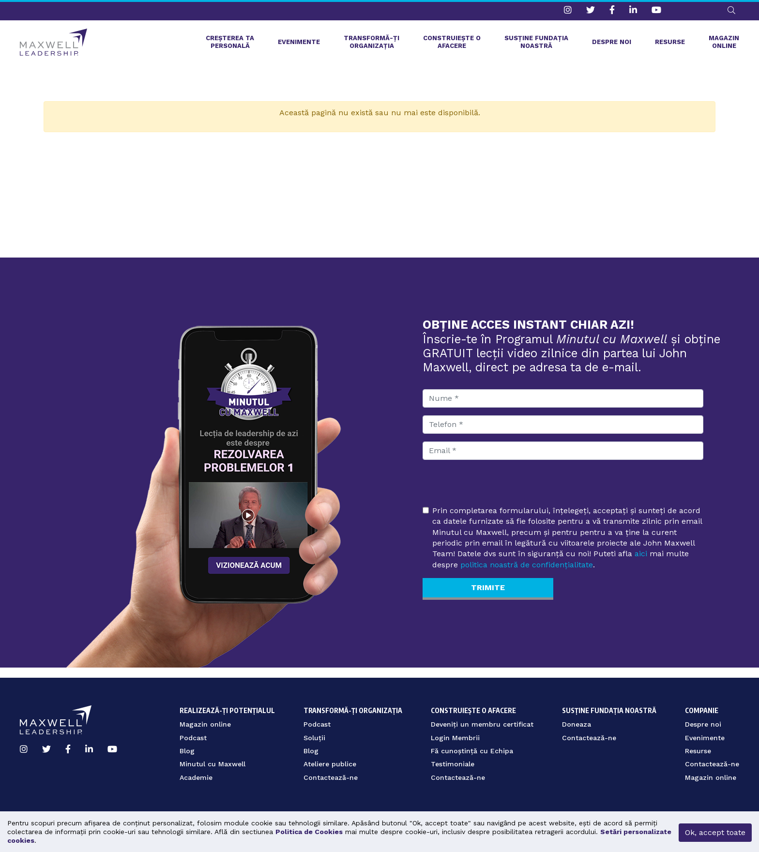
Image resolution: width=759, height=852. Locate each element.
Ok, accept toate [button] (715, 832)
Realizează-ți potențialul (227, 704)
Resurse (670, 43)
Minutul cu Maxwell (212, 764)
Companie (701, 704)
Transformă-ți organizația (371, 43)
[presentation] (496, 489)
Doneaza (576, 724)
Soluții (314, 738)
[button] (731, 10)
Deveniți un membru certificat (482, 724)
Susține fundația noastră (536, 43)
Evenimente (299, 43)
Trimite (488, 591)
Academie (196, 777)
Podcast (193, 738)
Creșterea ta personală (230, 43)
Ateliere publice (330, 764)
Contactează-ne (331, 777)
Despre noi (611, 43)
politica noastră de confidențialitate (526, 567)
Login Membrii (455, 738)
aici (641, 556)
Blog (187, 751)
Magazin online (724, 43)
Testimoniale (452, 764)
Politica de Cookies (309, 832)
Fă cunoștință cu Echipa (472, 751)
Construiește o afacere (452, 43)
